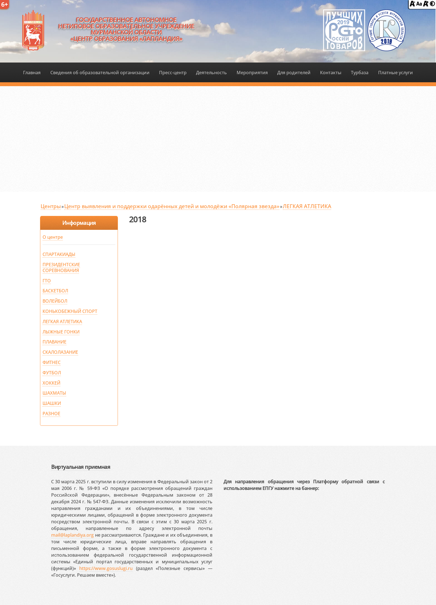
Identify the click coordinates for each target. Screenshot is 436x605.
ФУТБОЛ (52, 373)
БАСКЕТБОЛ (55, 291)
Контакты (330, 72)
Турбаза (359, 72)
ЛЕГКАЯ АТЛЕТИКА (307, 206)
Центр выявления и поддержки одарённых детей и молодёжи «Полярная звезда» (171, 206)
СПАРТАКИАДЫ (59, 254)
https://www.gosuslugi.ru (106, 568)
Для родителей (294, 72)
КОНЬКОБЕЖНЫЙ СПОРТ (70, 311)
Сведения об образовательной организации (100, 72)
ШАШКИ (52, 403)
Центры (51, 206)
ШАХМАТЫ (54, 393)
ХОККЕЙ (51, 383)
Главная (32, 72)
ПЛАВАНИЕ (54, 342)
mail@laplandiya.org (72, 535)
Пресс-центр (173, 72)
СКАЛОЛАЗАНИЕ (60, 352)
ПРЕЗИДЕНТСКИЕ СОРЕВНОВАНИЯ (61, 267)
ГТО (47, 281)
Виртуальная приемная (80, 466)
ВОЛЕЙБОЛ (55, 301)
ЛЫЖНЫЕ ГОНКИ (61, 332)
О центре (53, 237)
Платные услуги (395, 72)
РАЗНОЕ (51, 413)
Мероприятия (252, 72)
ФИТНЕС (52, 362)
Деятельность (211, 72)
